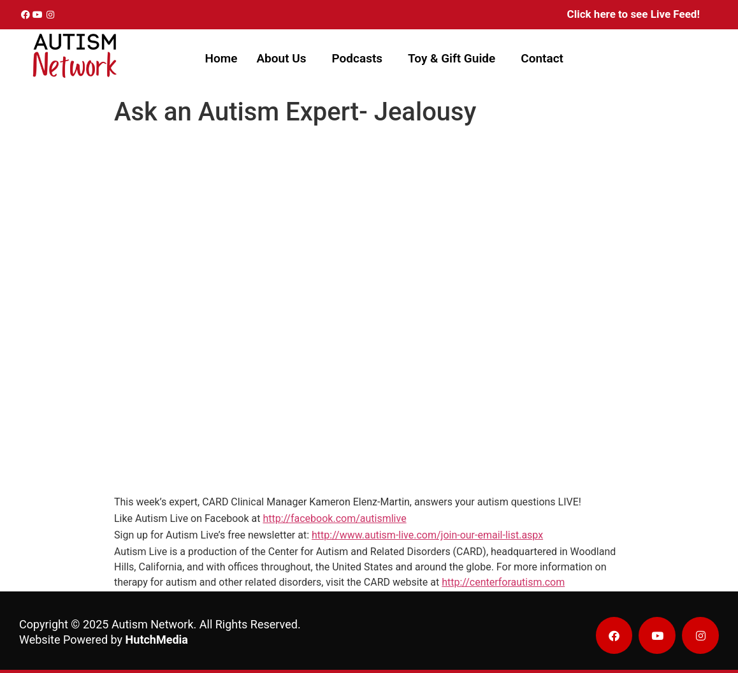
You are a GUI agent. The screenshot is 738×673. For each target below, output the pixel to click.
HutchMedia (157, 639)
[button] (284, 58)
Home (221, 58)
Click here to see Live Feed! (633, 14)
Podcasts (357, 58)
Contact (542, 58)
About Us (281, 58)
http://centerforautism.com (503, 582)
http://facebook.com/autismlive (334, 518)
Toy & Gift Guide (451, 58)
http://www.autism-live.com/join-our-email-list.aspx (427, 535)
